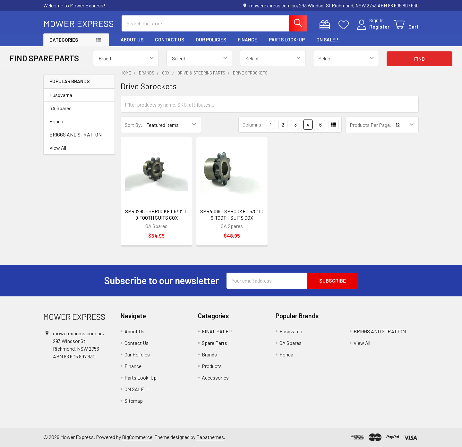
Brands (209, 354)
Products (212, 366)
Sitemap (133, 401)
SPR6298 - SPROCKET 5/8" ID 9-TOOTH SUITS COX (156, 214)
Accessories (215, 377)
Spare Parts (214, 343)
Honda (56, 121)
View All (57, 148)
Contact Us (169, 39)
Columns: (253, 124)
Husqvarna (60, 95)
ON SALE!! (327, 39)
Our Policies (211, 39)
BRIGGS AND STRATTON (75, 134)
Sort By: (133, 125)
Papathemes (210, 437)
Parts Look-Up (287, 39)
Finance (247, 39)
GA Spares (60, 108)
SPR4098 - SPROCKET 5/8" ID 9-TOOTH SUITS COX (231, 214)
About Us (132, 39)
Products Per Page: (371, 125)
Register (379, 26)
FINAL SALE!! (217, 331)
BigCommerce (137, 437)
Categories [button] (63, 40)
